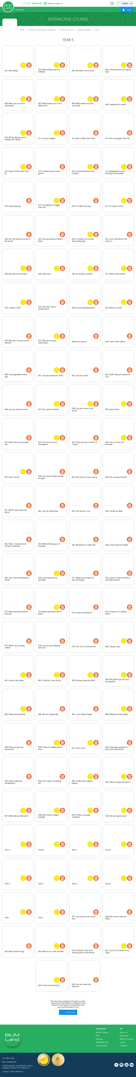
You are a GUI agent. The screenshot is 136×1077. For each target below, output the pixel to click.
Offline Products (127, 1039)
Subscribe (124, 1035)
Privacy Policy (101, 1045)
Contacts (123, 1045)
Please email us (55, 3)
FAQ (97, 1035)
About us (123, 1032)
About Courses (102, 1032)
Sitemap (99, 1039)
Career (122, 1042)
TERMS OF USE (102, 1042)
